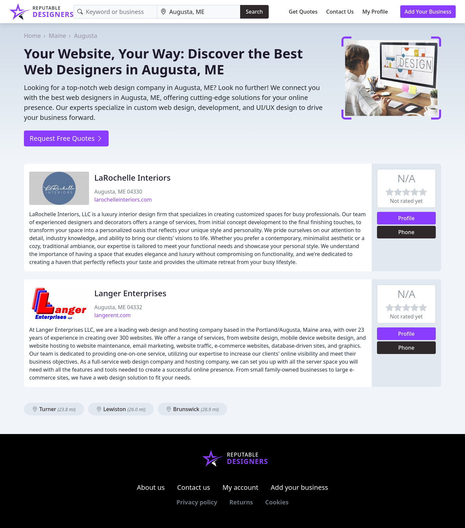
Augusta (85, 36)
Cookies (276, 502)
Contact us (193, 487)
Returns (241, 502)
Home (32, 36)
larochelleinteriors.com (123, 199)
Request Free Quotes (66, 138)
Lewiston (120, 409)
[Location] (198, 12)
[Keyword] (115, 12)
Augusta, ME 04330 (118, 191)
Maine (57, 36)
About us (151, 487)
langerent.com (112, 315)
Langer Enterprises (130, 293)
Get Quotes (303, 11)
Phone (406, 232)
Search (254, 11)
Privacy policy (196, 502)
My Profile (375, 11)
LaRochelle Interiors (132, 177)
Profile (406, 218)
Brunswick (192, 409)
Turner (54, 409)
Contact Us (340, 11)
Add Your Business (428, 11)
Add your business (299, 487)
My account (240, 487)
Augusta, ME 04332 (118, 307)
